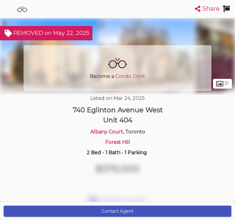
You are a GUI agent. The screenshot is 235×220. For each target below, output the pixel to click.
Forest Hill (117, 142)
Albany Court (106, 132)
